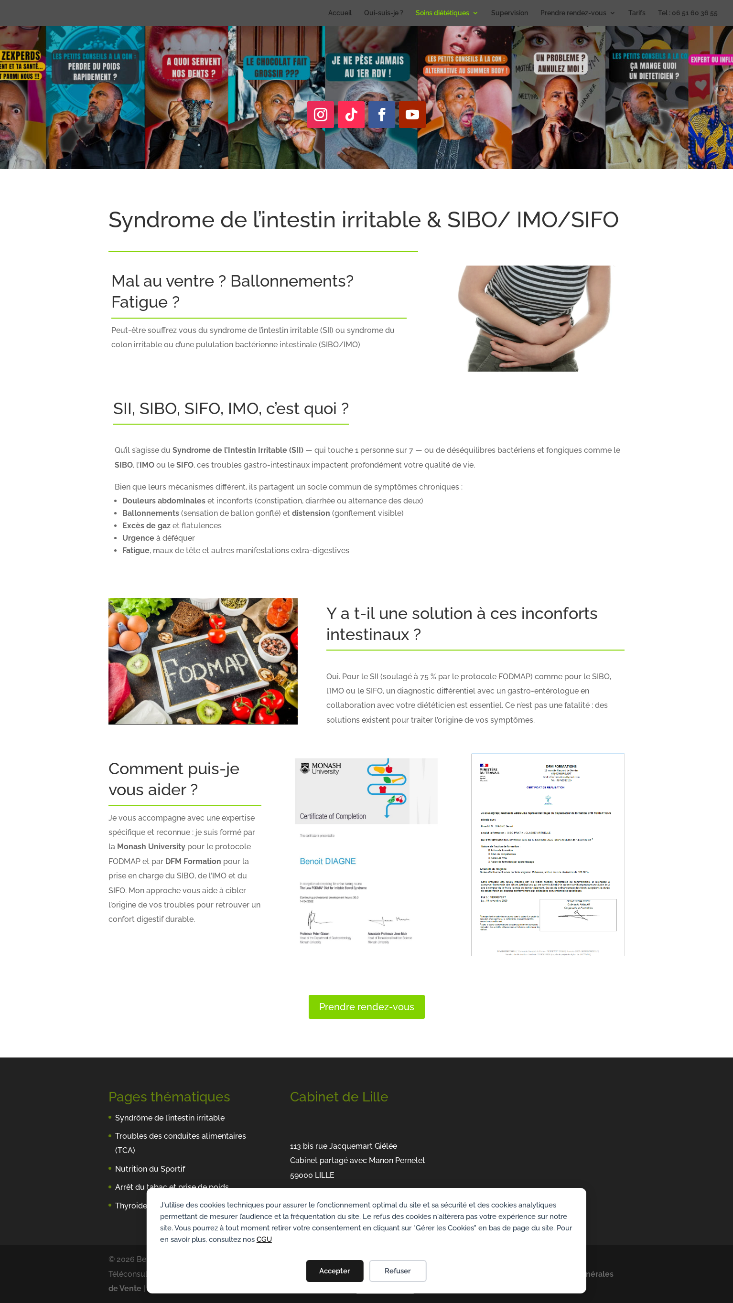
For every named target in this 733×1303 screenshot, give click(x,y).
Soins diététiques (442, 13)
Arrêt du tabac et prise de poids (172, 1187)
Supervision (509, 13)
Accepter (334, 1271)
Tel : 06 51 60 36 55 (688, 13)
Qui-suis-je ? (383, 13)
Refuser (398, 1271)
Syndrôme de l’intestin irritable (170, 1117)
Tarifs (637, 13)
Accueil (340, 13)
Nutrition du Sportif (150, 1169)
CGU (264, 1239)
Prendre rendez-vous (573, 13)
